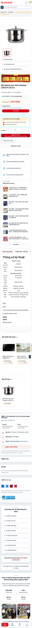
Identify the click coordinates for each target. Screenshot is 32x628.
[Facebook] (2, 486)
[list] (16, 611)
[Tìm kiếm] (6, 7)
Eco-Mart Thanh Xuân (11, 535)
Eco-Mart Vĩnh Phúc (11, 525)
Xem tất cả (16, 244)
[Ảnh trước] (3, 611)
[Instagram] (15, 486)
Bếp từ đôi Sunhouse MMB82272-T (8, 357)
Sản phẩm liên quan (8, 337)
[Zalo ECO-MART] (19, 625)
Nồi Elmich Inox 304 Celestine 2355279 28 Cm (8, 399)
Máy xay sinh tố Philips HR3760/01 (22, 357)
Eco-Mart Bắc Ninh (11, 545)
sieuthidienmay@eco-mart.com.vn (18, 441)
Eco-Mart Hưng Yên (11, 540)
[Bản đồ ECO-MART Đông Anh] (27, 625)
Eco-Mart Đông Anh (11, 516)
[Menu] (2, 7)
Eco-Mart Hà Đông (11, 530)
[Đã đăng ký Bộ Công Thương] (8, 497)
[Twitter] (7, 486)
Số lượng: (3, 130)
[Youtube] (11, 486)
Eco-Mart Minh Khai (11, 550)
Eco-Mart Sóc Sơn (10, 521)
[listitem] (9, 611)
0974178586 (16, 110)
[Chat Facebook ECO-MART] (12, 625)
